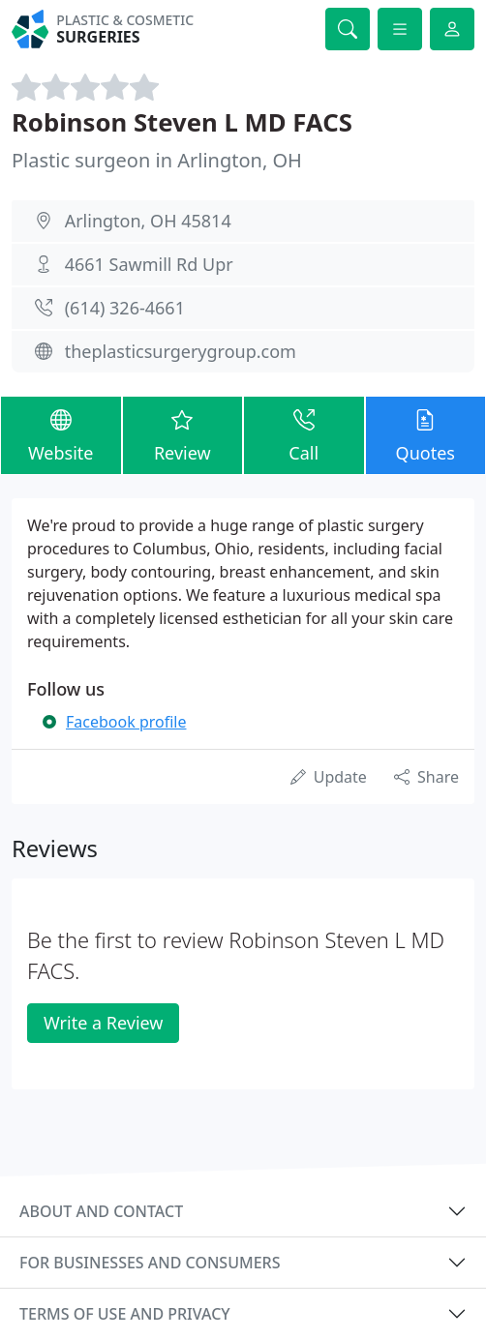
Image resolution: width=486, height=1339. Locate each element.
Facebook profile (126, 721)
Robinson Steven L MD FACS (182, 122)
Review (183, 434)
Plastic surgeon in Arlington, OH (157, 160)
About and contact (101, 1211)
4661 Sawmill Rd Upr (149, 264)
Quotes (426, 434)
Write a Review (103, 1022)
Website (61, 434)
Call (304, 434)
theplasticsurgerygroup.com (180, 351)
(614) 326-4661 (125, 307)
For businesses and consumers (149, 1262)
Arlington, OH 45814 (148, 220)
